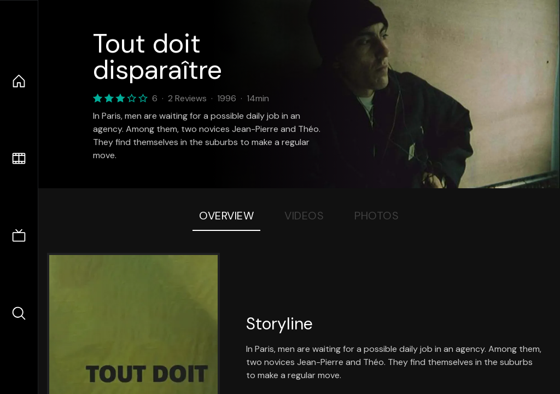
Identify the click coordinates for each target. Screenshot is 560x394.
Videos (304, 215)
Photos (376, 215)
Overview (226, 215)
